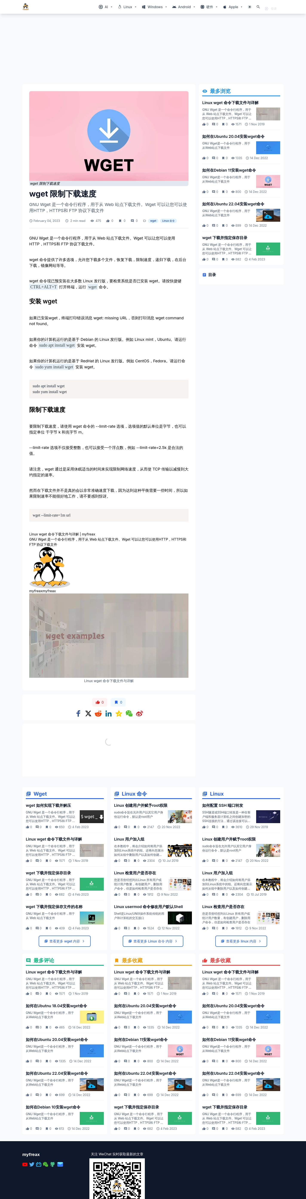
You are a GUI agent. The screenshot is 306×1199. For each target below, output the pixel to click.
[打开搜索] (258, 7)
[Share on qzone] (118, 713)
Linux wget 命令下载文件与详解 (230, 102)
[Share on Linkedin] (108, 713)
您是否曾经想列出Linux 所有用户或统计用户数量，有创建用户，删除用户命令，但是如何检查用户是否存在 (138, 931)
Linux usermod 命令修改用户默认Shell (148, 953)
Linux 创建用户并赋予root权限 (141, 852)
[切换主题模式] (250, 7)
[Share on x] (88, 713)
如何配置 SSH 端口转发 (222, 852)
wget (153, 220)
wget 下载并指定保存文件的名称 (54, 953)
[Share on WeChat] (129, 713)
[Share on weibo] (139, 713)
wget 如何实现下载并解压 (48, 852)
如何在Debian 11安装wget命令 (229, 170)
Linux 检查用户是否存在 (135, 920)
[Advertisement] (151, 51)
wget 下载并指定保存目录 (224, 237)
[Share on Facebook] (78, 713)
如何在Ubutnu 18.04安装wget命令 (56, 1052)
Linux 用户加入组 (129, 886)
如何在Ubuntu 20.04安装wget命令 (233, 136)
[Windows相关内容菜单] (106, 7)
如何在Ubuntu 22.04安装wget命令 (233, 204)
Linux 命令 (168, 220)
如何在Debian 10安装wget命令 (53, 1154)
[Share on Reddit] (98, 713)
